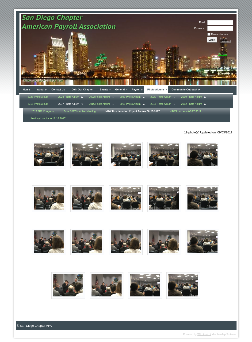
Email (201, 22)
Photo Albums (155, 89)
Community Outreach (185, 89)
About (40, 89)
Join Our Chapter (82, 89)
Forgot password (225, 40)
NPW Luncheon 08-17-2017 (185, 111)
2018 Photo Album (38, 103)
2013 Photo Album (160, 103)
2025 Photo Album (38, 96)
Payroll (136, 89)
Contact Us (58, 89)
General (120, 89)
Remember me (219, 34)
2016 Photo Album (99, 103)
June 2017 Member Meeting (79, 111)
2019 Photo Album (191, 96)
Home (26, 89)
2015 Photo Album (130, 103)
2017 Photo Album (68, 103)
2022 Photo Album (99, 96)
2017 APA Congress (42, 111)
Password (199, 28)
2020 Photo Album (160, 96)
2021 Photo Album (130, 96)
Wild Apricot (204, 334)
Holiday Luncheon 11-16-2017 (48, 118)
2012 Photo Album (191, 103)
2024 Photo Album (68, 96)
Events (104, 89)
